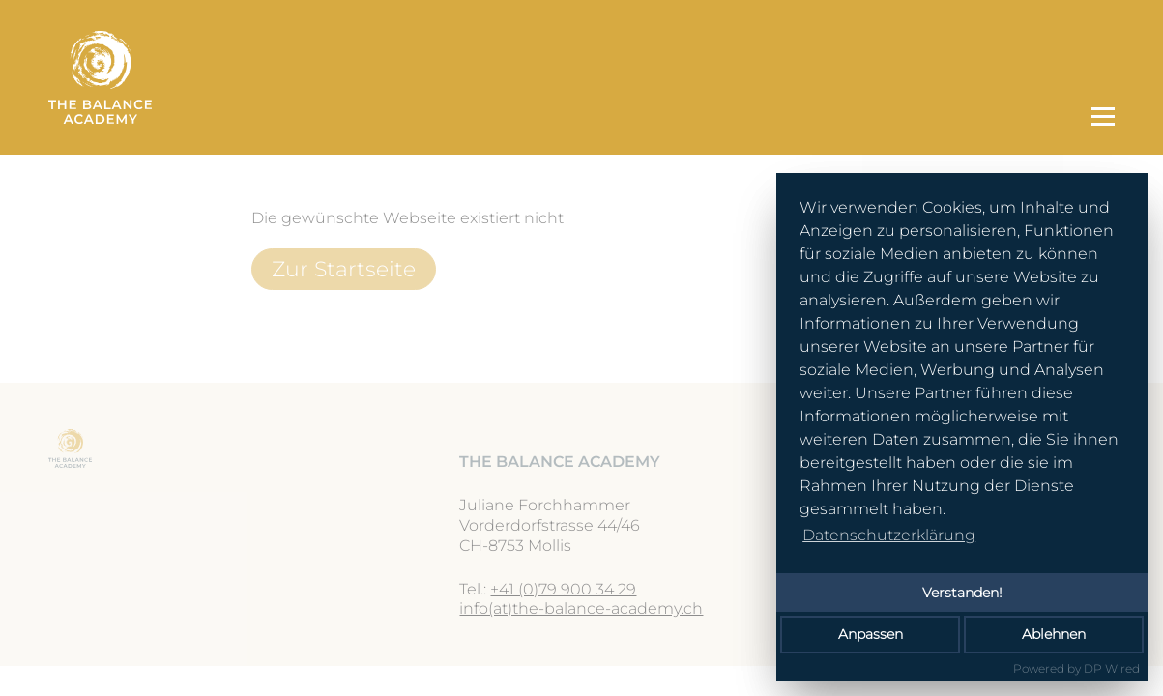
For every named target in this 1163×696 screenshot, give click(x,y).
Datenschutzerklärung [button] (888, 535)
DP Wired (1112, 668)
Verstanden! (962, 592)
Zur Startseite (344, 268)
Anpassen (870, 634)
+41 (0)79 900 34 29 (563, 589)
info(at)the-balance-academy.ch (581, 608)
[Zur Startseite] (560, 77)
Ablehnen (1054, 634)
